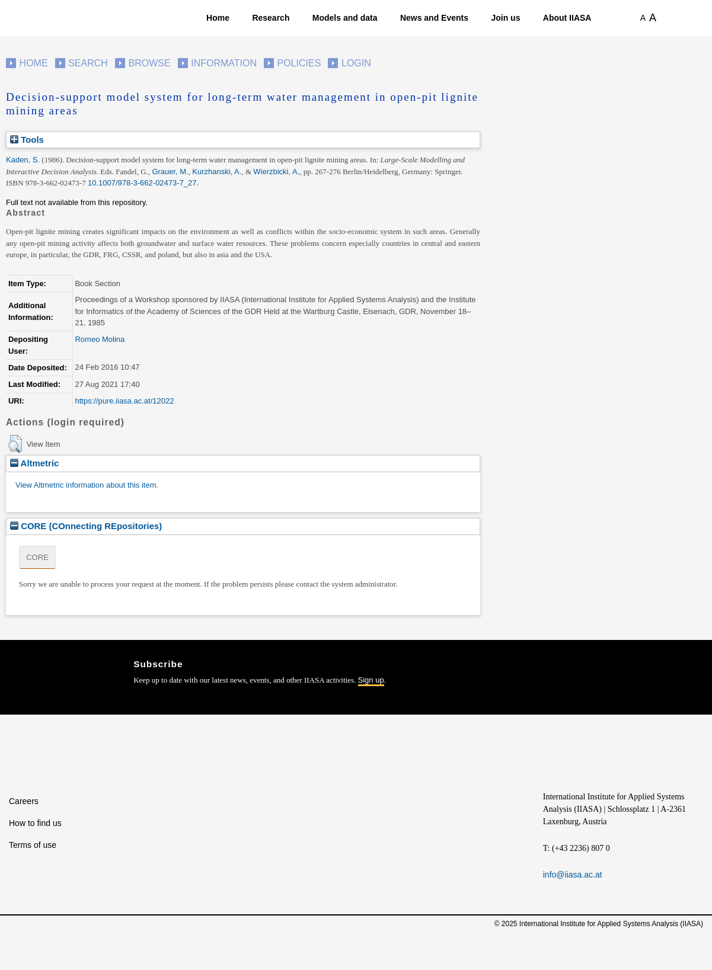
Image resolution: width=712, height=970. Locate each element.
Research (270, 18)
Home (217, 18)
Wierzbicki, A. (276, 171)
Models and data (345, 18)
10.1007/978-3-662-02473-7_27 (142, 182)
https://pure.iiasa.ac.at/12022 (124, 400)
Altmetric (34, 463)
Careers (24, 801)
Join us (505, 18)
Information (224, 63)
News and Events (434, 18)
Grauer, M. (170, 171)
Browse (149, 63)
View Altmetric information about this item (85, 485)
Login (356, 63)
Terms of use (32, 845)
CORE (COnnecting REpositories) (86, 526)
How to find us (35, 823)
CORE (37, 557)
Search (88, 63)
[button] (15, 444)
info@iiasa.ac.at (572, 874)
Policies (299, 63)
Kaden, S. (23, 159)
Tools (27, 140)
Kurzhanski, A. (216, 171)
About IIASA (567, 18)
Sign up (371, 680)
